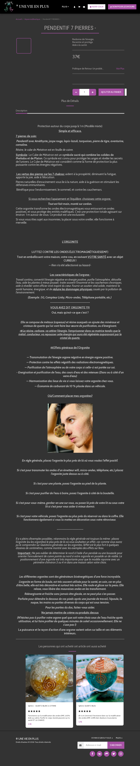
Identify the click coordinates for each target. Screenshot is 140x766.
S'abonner (116, 746)
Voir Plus (120, 68)
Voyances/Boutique (32, 19)
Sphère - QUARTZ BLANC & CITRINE (45, 706)
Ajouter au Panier (111, 92)
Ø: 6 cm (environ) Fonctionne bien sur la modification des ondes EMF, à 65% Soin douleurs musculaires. (99, 719)
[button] (79, 7)
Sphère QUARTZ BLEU (90, 706)
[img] (49, 678)
